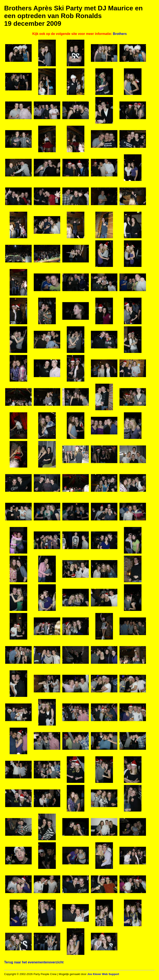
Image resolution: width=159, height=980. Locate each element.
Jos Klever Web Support (103, 974)
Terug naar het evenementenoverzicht (34, 962)
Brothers (120, 34)
